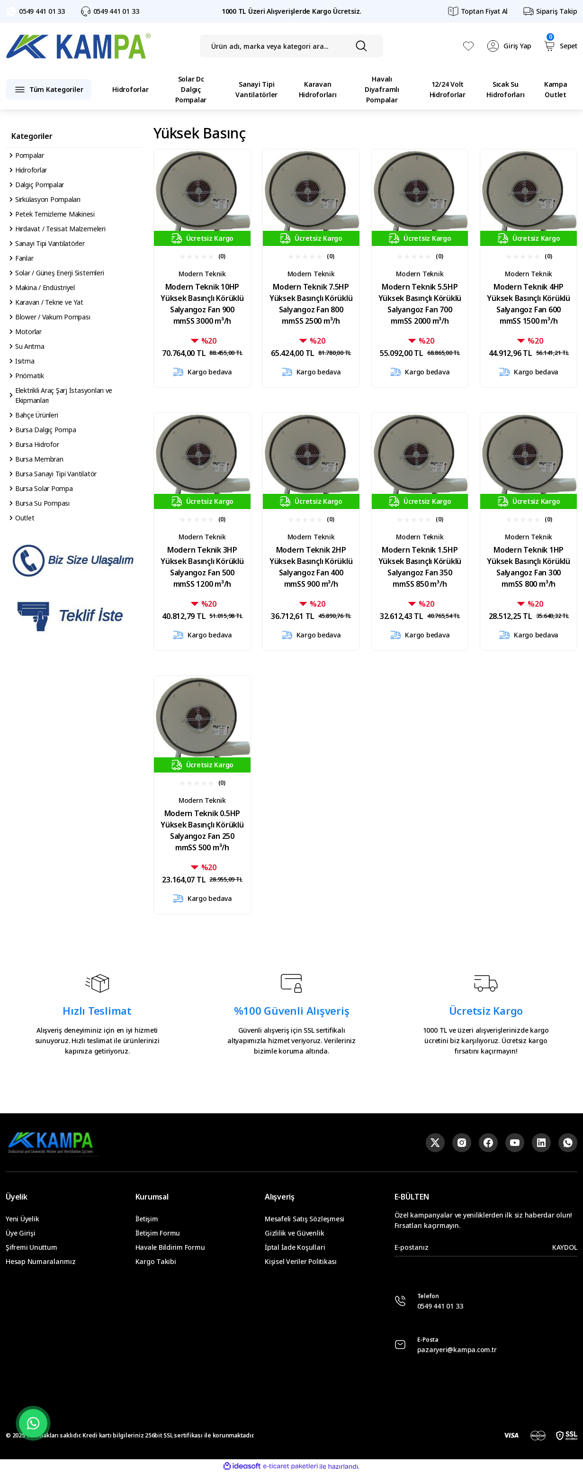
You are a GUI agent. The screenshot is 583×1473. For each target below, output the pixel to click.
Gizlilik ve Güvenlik (294, 1232)
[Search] (291, 46)
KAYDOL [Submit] (564, 1247)
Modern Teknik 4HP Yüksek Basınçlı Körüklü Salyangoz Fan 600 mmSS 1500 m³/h (528, 304)
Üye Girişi (21, 1232)
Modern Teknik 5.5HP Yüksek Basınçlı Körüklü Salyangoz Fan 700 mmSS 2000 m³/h (419, 304)
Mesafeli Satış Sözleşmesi (304, 1218)
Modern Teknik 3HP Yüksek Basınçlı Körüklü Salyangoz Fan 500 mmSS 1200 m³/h (202, 567)
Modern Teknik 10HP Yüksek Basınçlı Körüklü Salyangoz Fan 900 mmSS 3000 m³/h (202, 304)
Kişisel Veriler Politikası (301, 1261)
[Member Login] (508, 46)
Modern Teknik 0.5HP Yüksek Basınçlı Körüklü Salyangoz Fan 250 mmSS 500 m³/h (202, 830)
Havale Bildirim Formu (170, 1247)
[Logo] (79, 46)
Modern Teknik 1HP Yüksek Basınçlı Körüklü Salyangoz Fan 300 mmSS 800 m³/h (528, 567)
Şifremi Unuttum (31, 1247)
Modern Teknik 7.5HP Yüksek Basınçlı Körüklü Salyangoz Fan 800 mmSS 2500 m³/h (310, 304)
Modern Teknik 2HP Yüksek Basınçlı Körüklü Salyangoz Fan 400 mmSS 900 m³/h (310, 567)
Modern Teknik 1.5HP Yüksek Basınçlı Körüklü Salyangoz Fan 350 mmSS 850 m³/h (419, 567)
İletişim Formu (157, 1232)
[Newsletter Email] (486, 1247)
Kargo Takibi (155, 1261)
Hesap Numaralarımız (40, 1261)
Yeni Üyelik (22, 1218)
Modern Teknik (202, 273)
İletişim (146, 1218)
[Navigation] (48, 89)
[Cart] (560, 46)
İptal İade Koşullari (295, 1247)
